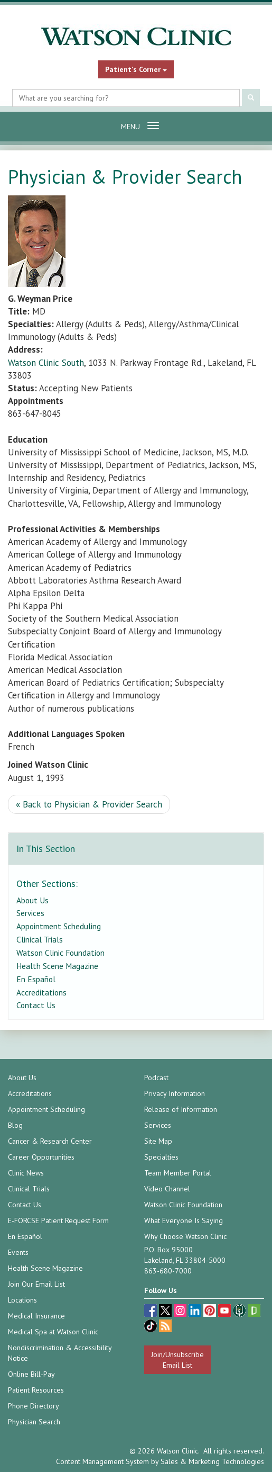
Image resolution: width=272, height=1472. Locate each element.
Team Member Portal (177, 1173)
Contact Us (35, 1005)
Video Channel (167, 1188)
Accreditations (41, 992)
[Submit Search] (251, 98)
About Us (32, 900)
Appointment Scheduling (58, 926)
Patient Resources (36, 1390)
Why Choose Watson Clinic (185, 1236)
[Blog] (165, 1327)
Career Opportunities (41, 1157)
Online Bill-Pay (31, 1374)
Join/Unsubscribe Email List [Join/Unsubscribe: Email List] (177, 1360)
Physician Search (34, 1421)
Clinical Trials (39, 939)
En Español (35, 979)
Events (18, 1252)
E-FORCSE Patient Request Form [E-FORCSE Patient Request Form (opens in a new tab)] (58, 1220)
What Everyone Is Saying (183, 1220)
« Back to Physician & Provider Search (89, 804)
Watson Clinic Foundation (60, 952)
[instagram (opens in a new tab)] (181, 1311)
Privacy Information (174, 1093)
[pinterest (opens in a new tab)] (210, 1311)
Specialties (161, 1157)
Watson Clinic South (46, 363)
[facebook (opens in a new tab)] (151, 1311)
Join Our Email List (36, 1284)
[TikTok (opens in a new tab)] (151, 1327)
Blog (15, 1125)
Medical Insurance (36, 1316)
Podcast (156, 1077)
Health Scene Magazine (57, 966)
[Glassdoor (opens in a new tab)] (254, 1311)
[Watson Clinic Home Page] (136, 36)
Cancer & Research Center (50, 1141)
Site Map (158, 1141)
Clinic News (26, 1173)
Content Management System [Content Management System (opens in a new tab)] (102, 1461)
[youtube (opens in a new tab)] (225, 1311)
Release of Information (180, 1109)
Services (30, 913)
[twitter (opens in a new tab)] (166, 1311)
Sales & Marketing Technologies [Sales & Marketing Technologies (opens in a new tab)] (212, 1461)
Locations (22, 1300)
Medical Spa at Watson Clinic (53, 1331)
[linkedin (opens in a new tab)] (196, 1311)
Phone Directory (33, 1406)
